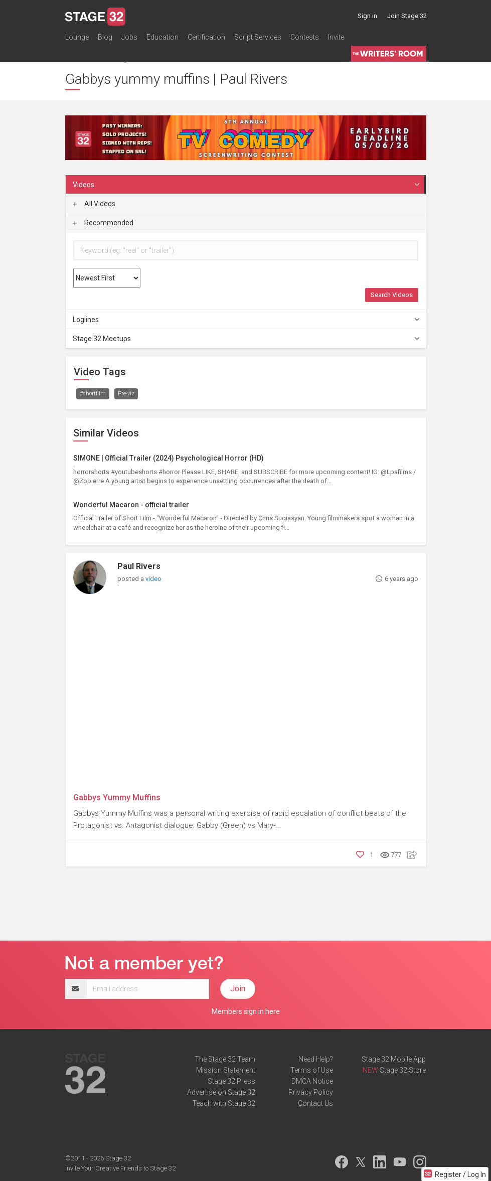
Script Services (257, 37)
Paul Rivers (138, 566)
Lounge (77, 37)
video (153, 578)
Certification (206, 37)
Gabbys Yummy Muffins (116, 797)
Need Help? (315, 1059)
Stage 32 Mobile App (394, 1059)
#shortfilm (93, 393)
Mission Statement (225, 1070)
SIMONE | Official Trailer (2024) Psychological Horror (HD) (168, 458)
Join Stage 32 (407, 16)
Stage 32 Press (231, 1081)
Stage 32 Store (403, 1070)
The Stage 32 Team (225, 1059)
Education (162, 37)
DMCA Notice (312, 1081)
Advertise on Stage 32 (221, 1092)
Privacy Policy (310, 1092)
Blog (105, 37)
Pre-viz (126, 393)
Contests (304, 37)
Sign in (367, 16)
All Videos (94, 204)
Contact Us (315, 1103)
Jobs (129, 37)
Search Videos (392, 295)
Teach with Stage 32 (223, 1103)
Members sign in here (246, 1011)
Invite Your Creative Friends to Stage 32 (120, 1168)
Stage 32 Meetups (246, 338)
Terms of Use (311, 1070)
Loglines (246, 319)
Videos (246, 184)
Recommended (103, 223)
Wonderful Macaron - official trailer (131, 505)
